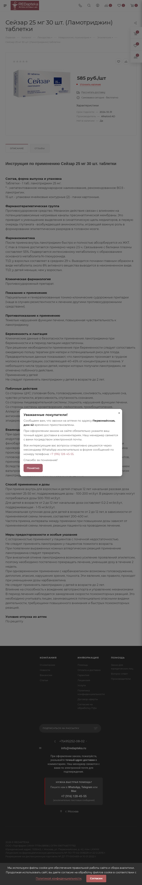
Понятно (33, 468)
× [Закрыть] (119, 413)
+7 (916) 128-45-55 (62, 454)
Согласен (96, 878)
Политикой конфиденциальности (58, 878)
